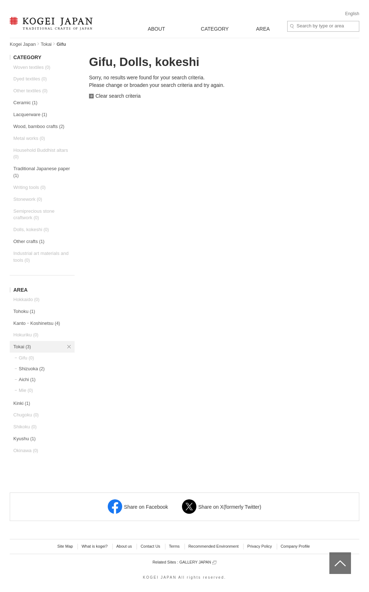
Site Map (65, 546)
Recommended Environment (213, 546)
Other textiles (30, 90)
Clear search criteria (118, 96)
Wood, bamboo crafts (39, 126)
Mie (26, 390)
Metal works (29, 138)
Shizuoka (32, 368)
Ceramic (25, 102)
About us (124, 546)
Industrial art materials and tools (40, 257)
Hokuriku (26, 334)
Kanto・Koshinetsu (36, 323)
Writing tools (29, 187)
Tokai (46, 44)
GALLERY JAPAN (198, 562)
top (332, 555)
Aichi (27, 379)
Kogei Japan (23, 44)
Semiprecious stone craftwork (33, 214)
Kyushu (24, 438)
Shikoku (25, 426)
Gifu (26, 358)
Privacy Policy (259, 546)
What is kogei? (94, 546)
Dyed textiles (30, 78)
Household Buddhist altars (40, 153)
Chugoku (26, 415)
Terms (174, 546)
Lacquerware (30, 114)
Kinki (21, 403)
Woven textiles (31, 67)
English (352, 13)
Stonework (27, 199)
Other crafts (28, 241)
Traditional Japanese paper (41, 172)
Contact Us (150, 546)
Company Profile (295, 546)
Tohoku (24, 311)
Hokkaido (26, 299)
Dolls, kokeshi (31, 229)
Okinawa (25, 450)
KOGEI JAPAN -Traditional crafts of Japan (51, 24)
